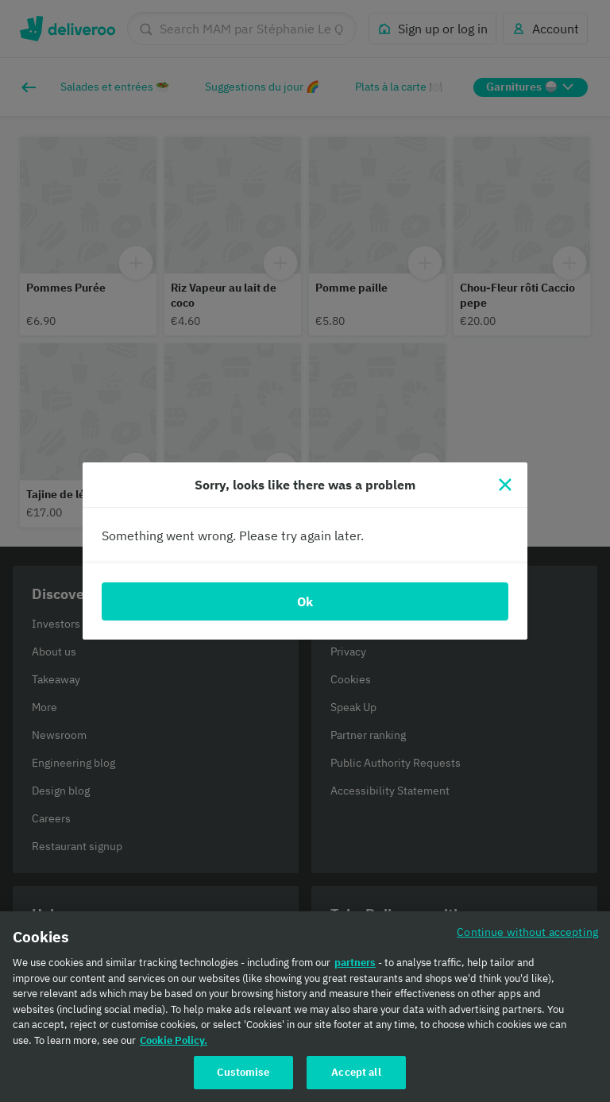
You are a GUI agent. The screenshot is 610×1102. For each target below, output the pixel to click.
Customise (243, 1072)
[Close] (505, 484)
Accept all (355, 1072)
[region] (305, 1006)
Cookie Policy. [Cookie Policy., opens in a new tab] (173, 1040)
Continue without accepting (527, 931)
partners (355, 962)
